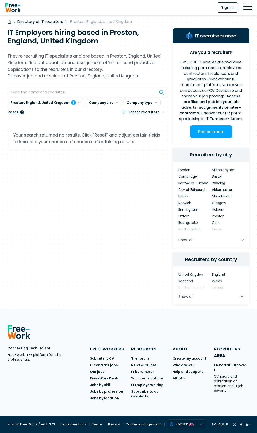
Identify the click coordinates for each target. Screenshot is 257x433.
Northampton (189, 229)
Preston (218, 216)
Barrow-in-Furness (193, 183)
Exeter (217, 229)
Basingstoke (188, 222)
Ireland (217, 287)
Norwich (184, 202)
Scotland (185, 281)
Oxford (184, 216)
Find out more (211, 131)
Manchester (222, 196)
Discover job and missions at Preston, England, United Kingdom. (74, 76)
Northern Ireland (191, 287)
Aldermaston (222, 189)
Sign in (227, 7)
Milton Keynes (223, 169)
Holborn (218, 209)
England (218, 274)
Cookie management (144, 424)
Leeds (183, 196)
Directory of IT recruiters (40, 21)
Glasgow (219, 202)
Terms (97, 424)
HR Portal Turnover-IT (231, 367)
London (184, 169)
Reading (218, 183)
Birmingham (188, 209)
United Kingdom (191, 274)
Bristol (217, 176)
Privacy (114, 424)
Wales (217, 281)
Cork (216, 222)
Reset (16, 112)
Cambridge (187, 176)
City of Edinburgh (192, 189)
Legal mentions (74, 424)
